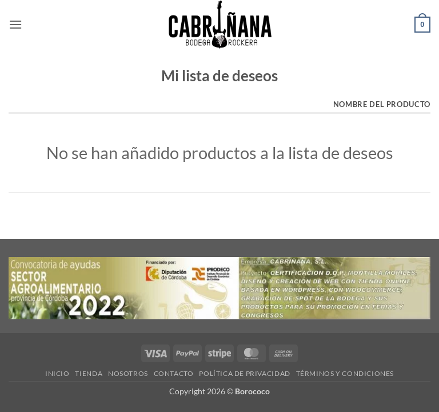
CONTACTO (174, 373)
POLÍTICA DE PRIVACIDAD (244, 373)
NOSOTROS (128, 373)
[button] (15, 24)
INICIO (57, 373)
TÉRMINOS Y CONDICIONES (345, 373)
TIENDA (88, 373)
